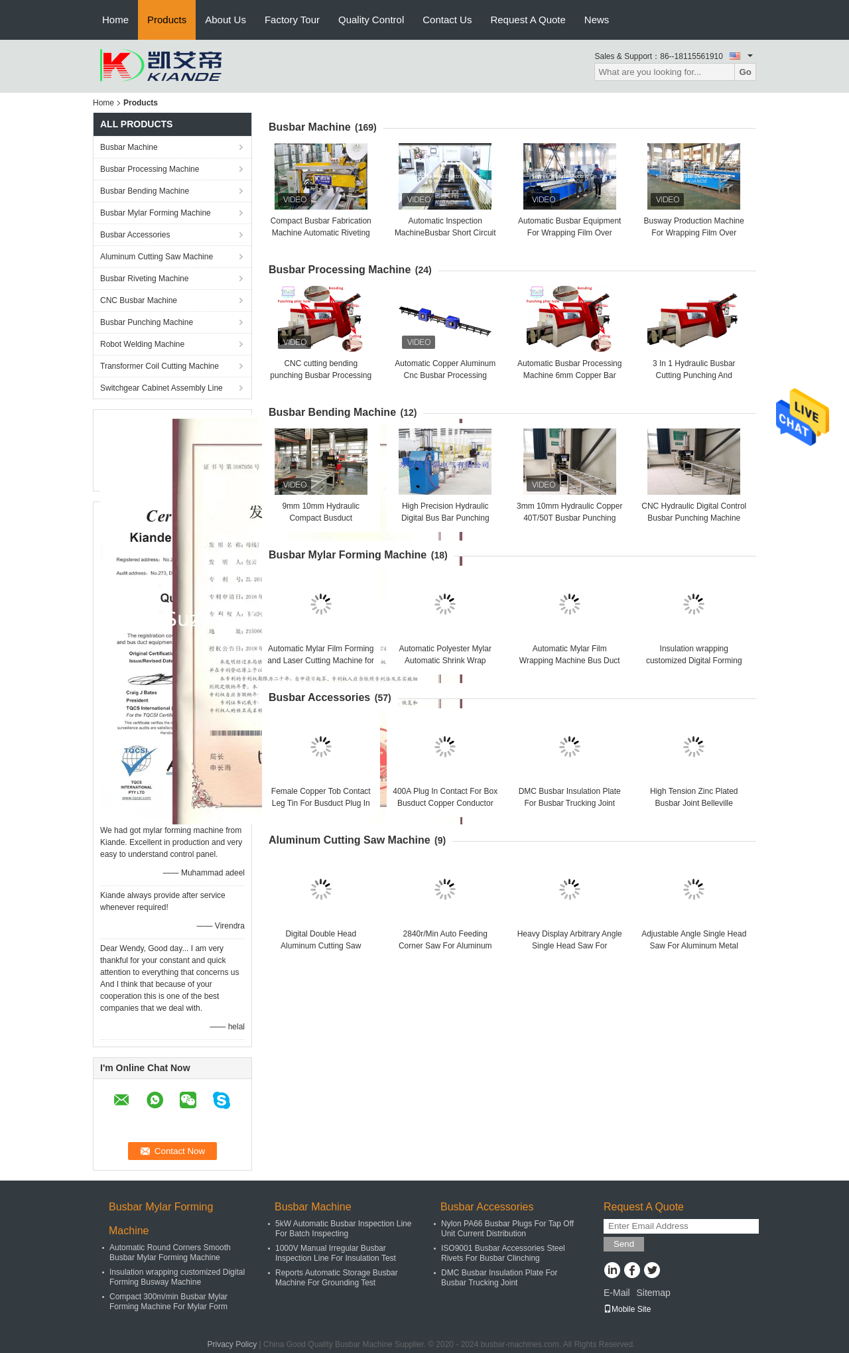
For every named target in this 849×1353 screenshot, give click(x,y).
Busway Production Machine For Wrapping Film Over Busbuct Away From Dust (694, 232)
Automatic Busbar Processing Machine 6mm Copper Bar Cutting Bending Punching (569, 375)
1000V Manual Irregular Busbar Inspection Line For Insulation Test (335, 1253)
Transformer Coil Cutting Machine (159, 366)
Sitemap (653, 1292)
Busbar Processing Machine (149, 169)
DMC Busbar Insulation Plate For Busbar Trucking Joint (499, 1277)
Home (115, 19)
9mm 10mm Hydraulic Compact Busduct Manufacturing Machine (320, 518)
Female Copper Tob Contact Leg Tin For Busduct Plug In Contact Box (321, 803)
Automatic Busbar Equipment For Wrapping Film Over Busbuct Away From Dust (569, 232)
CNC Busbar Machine (138, 300)
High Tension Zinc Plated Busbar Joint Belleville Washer (694, 803)
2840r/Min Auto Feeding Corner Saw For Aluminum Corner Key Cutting (445, 945)
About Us (225, 19)
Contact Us (447, 19)
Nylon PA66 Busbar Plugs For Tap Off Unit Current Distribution (507, 1228)
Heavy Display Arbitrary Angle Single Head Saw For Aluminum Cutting (569, 945)
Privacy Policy (232, 1344)
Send (624, 1244)
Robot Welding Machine (142, 344)
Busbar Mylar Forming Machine (155, 213)
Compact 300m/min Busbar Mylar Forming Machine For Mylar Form (168, 1301)
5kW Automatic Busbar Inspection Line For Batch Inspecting (343, 1228)
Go (745, 72)
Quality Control (371, 19)
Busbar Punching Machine (146, 322)
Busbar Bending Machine (144, 191)
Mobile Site (627, 1309)
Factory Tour (292, 19)
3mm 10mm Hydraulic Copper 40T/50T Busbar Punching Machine (569, 518)
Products (166, 19)
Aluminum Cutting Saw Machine (156, 256)
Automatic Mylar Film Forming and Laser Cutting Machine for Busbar (320, 660)
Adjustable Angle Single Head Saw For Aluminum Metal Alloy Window (693, 945)
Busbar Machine (129, 147)
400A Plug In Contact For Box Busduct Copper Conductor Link (445, 803)
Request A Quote (527, 19)
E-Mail (617, 1292)
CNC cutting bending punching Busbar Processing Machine (320, 375)
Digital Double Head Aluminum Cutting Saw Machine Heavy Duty (321, 945)
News (597, 19)
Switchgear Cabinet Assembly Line (161, 388)
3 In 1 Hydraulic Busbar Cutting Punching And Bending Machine (694, 375)
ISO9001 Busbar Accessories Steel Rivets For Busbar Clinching (503, 1253)
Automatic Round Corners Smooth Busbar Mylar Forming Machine (170, 1252)
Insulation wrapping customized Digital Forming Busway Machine (694, 660)
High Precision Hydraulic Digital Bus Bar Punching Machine (445, 518)
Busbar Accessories (135, 234)
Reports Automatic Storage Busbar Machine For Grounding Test (336, 1277)
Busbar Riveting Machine (144, 278)
